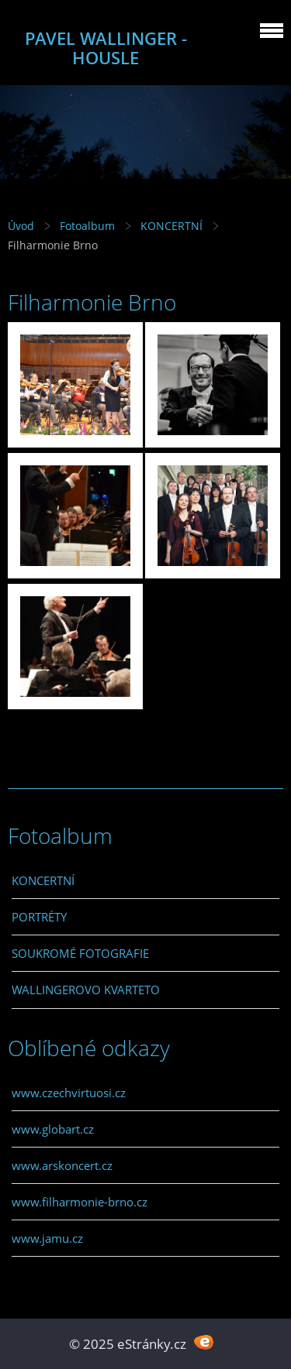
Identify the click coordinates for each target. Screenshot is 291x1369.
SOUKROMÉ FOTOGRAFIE (80, 953)
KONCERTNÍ (171, 225)
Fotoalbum (87, 225)
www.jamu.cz (47, 1238)
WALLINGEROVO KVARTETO (86, 989)
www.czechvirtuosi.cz (69, 1092)
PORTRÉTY (39, 917)
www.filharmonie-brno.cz (79, 1201)
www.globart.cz (53, 1129)
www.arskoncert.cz (62, 1165)
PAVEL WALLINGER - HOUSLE (106, 48)
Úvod (21, 225)
